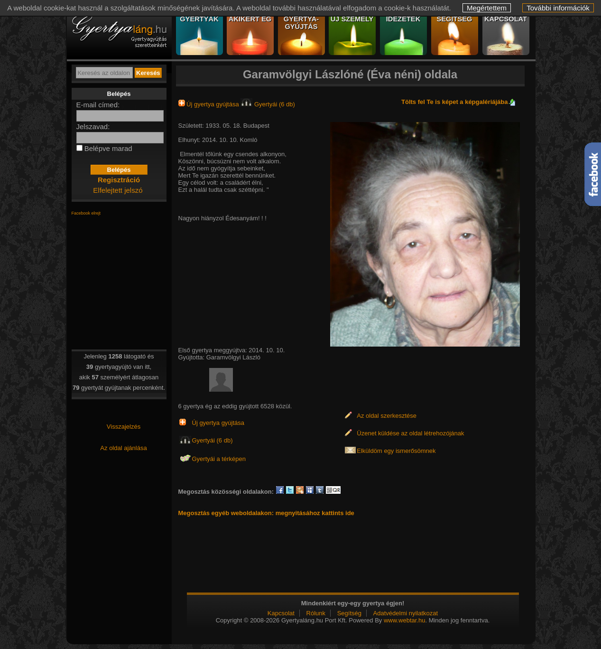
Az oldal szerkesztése (386, 415)
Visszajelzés (123, 426)
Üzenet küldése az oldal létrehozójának (410, 433)
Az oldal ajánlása (123, 447)
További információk (558, 8)
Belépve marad (108, 148)
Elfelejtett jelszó (117, 190)
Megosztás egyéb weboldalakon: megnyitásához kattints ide (266, 513)
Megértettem (487, 8)
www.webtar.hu (404, 620)
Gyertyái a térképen (219, 458)
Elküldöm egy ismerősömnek (396, 450)
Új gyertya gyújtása (209, 104)
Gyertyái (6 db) (267, 104)
